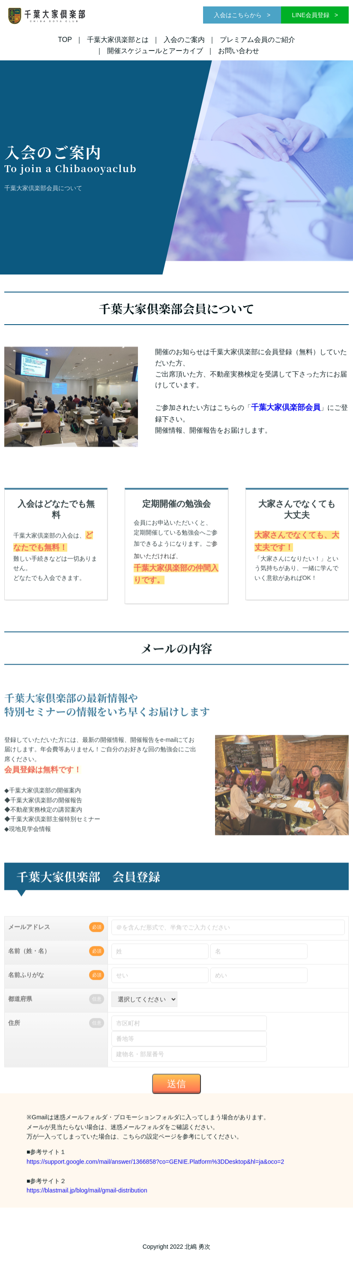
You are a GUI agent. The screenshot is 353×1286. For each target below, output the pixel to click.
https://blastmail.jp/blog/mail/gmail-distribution (87, 1204)
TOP (65, 39)
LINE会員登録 (311, 15)
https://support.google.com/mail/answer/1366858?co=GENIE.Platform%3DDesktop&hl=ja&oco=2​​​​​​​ (156, 1176)
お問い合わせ (238, 50)
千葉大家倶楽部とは (118, 39)
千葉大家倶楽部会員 (285, 422)
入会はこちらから (238, 15)
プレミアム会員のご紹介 (257, 39)
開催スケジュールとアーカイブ (155, 50)
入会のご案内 (184, 39)
